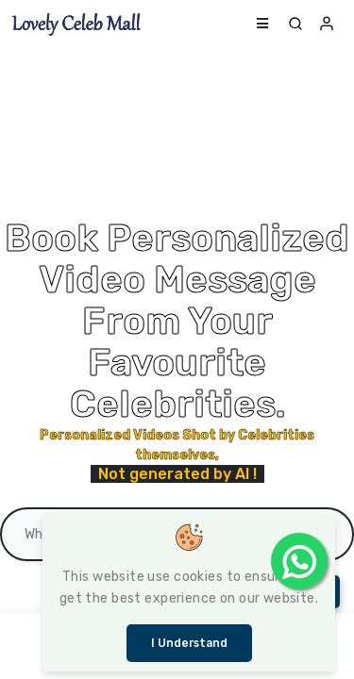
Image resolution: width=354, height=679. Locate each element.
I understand (189, 643)
